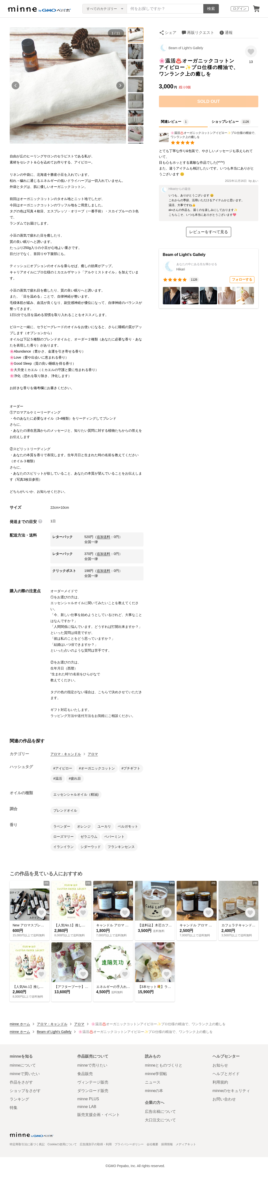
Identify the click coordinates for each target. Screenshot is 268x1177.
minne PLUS (88, 1099)
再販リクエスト (200, 33)
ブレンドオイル (65, 810)
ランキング (19, 1099)
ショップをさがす (25, 1091)
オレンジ (84, 826)
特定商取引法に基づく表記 (27, 1144)
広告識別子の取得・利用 (96, 1144)
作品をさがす (21, 1082)
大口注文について (160, 1120)
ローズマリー (63, 837)
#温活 (57, 778)
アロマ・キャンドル (65, 754)
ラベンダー (61, 826)
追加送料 (103, 537)
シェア (170, 33)
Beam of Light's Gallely (186, 48)
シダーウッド (90, 847)
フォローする (242, 279)
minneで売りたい (92, 1065)
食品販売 (85, 1074)
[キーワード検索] (165, 8)
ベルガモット (128, 826)
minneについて (23, 1065)
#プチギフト (131, 768)
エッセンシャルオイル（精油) (76, 794)
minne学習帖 (156, 1074)
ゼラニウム (88, 837)
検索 (211, 9)
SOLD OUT (208, 101)
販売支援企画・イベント (98, 1115)
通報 (229, 33)
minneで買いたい (25, 1074)
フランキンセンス (121, 847)
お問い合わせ (224, 1099)
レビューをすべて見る (208, 232)
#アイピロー (62, 768)
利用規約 (220, 1082)
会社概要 (152, 1144)
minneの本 (154, 1091)
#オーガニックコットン (97, 768)
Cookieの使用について (62, 1144)
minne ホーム (20, 1024)
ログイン (239, 8)
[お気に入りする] (251, 51)
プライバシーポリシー (129, 1144)
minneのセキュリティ (231, 1091)
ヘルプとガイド (226, 1074)
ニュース (152, 1082)
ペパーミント (114, 837)
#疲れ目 (75, 778)
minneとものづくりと (164, 1065)
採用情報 (167, 1144)
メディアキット (186, 1144)
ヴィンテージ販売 (92, 1082)
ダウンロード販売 (92, 1091)
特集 (13, 1108)
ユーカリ (104, 826)
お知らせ (220, 1065)
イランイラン (63, 847)
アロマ (93, 754)
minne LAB (86, 1107)
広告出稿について (160, 1111)
